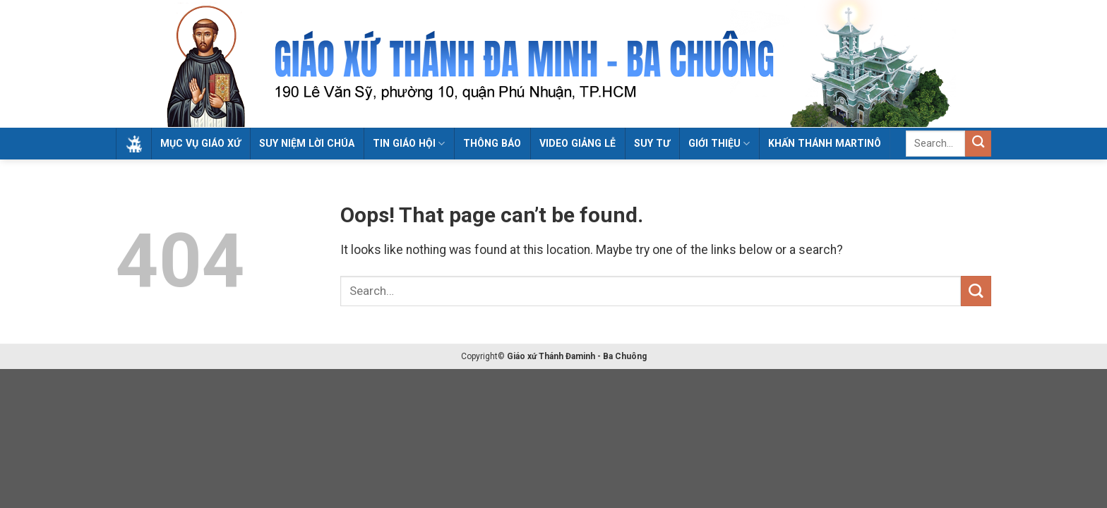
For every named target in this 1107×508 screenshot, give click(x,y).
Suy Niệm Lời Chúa (306, 143)
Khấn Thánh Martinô (824, 143)
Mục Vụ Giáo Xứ (200, 143)
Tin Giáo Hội (409, 143)
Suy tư (652, 143)
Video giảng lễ (577, 143)
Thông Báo (492, 143)
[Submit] (978, 144)
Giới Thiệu (719, 143)
